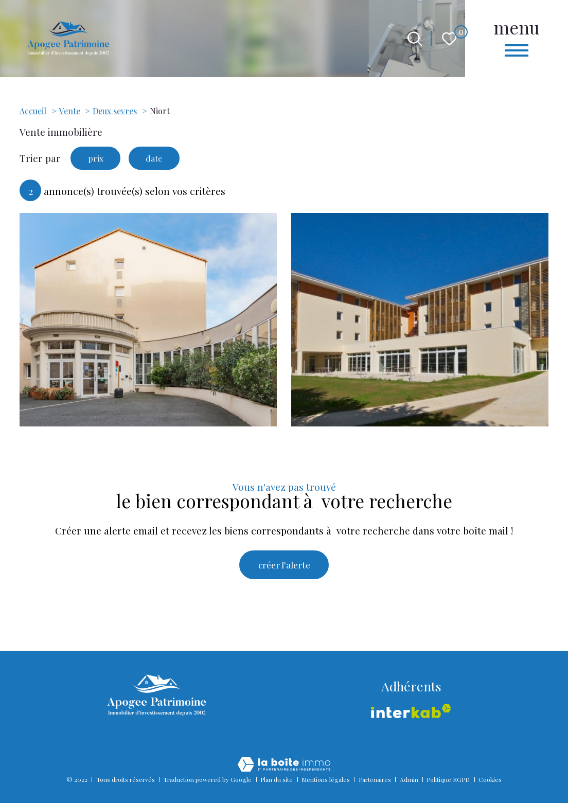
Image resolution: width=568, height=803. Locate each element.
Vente (69, 110)
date (160, 159)
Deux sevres (115, 110)
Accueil (33, 110)
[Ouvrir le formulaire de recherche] (415, 39)
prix (97, 159)
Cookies (490, 779)
